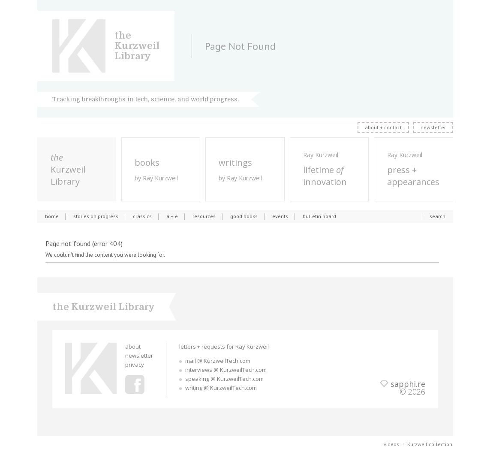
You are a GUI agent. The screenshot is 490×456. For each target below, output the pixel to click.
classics (142, 216)
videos (391, 444)
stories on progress (95, 216)
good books (244, 216)
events (280, 216)
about (133, 346)
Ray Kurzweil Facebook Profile (134, 384)
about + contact (383, 127)
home (52, 216)
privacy (134, 364)
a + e (172, 216)
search (437, 216)
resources (204, 216)
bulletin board (319, 216)
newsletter (433, 127)
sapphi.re (408, 384)
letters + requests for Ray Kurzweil (224, 346)
